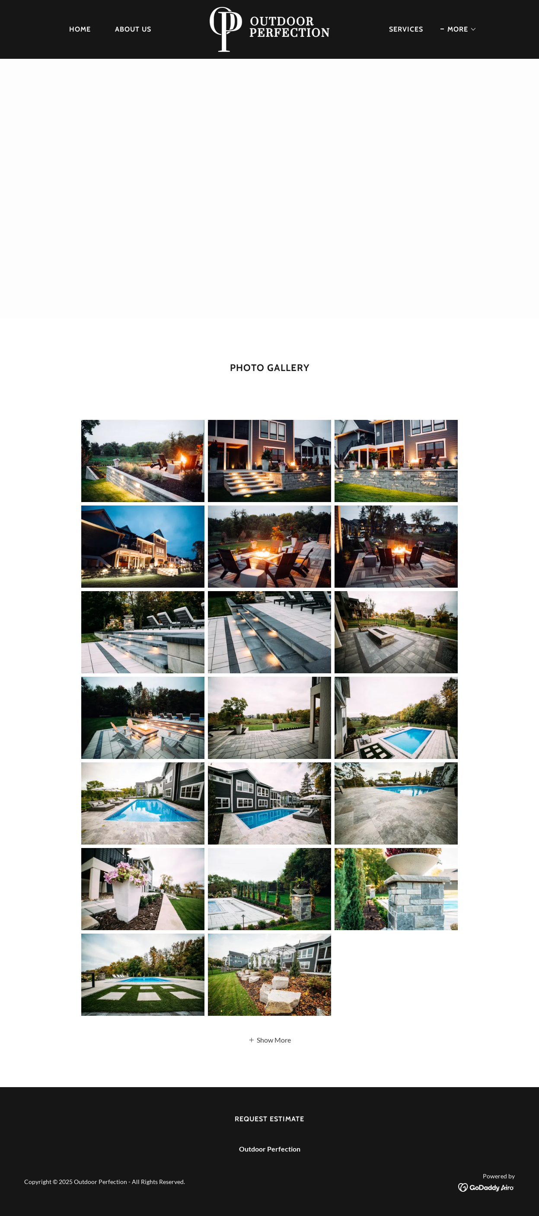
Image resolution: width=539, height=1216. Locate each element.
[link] (269, 28)
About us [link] (133, 29)
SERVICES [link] (406, 29)
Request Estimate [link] (269, 1119)
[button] (458, 29)
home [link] (80, 29)
